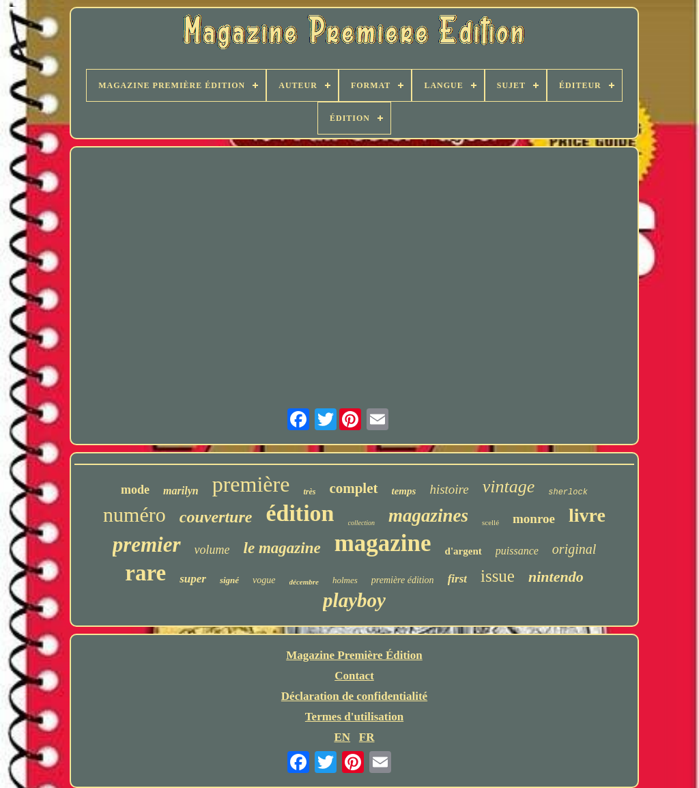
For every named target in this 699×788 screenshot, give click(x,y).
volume (212, 550)
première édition (402, 580)
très (309, 491)
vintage (509, 486)
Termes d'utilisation (354, 716)
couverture (216, 517)
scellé (490, 522)
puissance (517, 551)
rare (145, 573)
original (574, 549)
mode (135, 489)
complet (353, 488)
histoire (448, 489)
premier (147, 545)
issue (498, 576)
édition (300, 513)
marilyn (181, 490)
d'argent (463, 551)
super (193, 578)
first (457, 578)
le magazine (282, 548)
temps (404, 491)
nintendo (556, 576)
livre (587, 515)
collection (361, 522)
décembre (304, 582)
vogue (264, 580)
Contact (354, 675)
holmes (345, 580)
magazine (382, 543)
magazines (428, 515)
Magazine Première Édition (354, 655)
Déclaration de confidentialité (354, 696)
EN (342, 737)
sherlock (568, 492)
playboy (354, 600)
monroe (534, 518)
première (251, 484)
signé (229, 580)
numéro (134, 514)
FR (367, 737)
